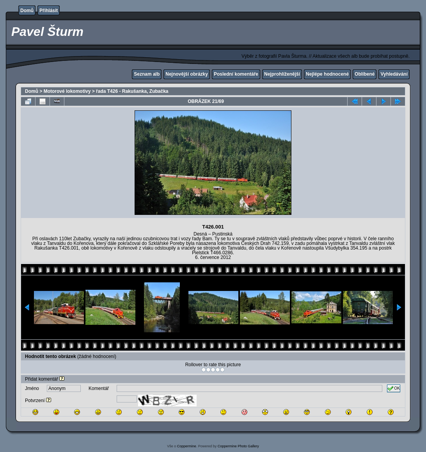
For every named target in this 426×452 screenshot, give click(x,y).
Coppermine (186, 446)
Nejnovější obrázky (186, 74)
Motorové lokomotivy (67, 91)
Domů (27, 10)
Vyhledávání (394, 74)
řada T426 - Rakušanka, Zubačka (132, 91)
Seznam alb (147, 74)
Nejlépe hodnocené (327, 74)
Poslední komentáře (236, 74)
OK (393, 388)
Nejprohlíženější (282, 74)
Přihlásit (48, 10)
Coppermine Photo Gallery (238, 446)
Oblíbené (365, 74)
